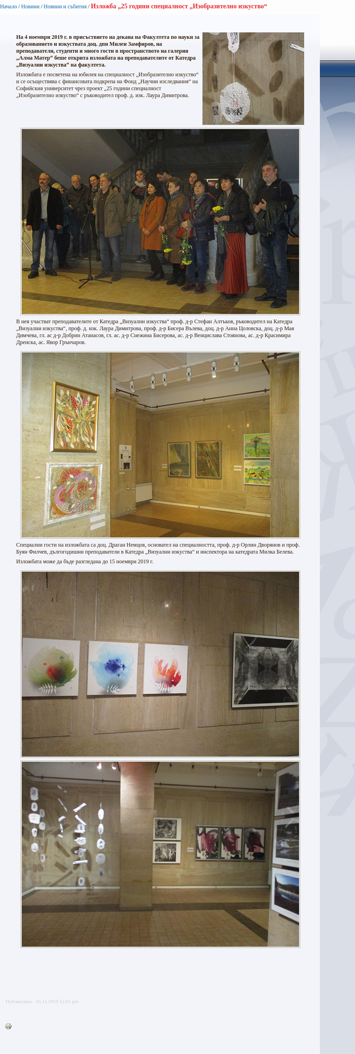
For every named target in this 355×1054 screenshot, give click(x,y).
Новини (30, 6)
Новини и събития (64, 6)
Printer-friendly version (11, 1027)
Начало (8, 6)
